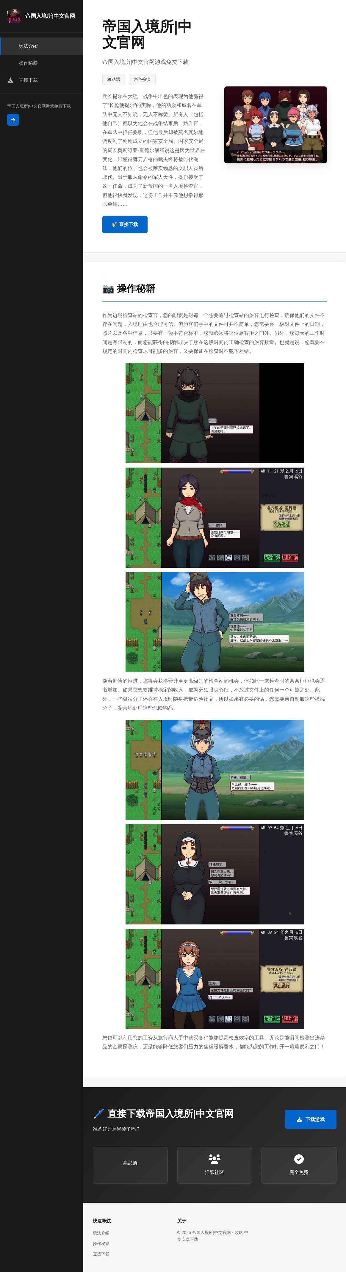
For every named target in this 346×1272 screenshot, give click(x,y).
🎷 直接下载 (125, 224)
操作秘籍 (101, 1243)
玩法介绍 (101, 1233)
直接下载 (101, 1254)
